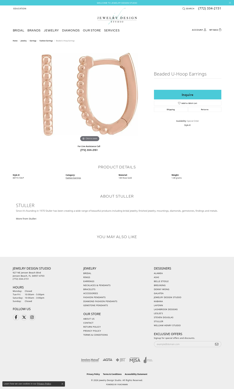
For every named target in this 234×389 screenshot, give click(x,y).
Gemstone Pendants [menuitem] (95, 305)
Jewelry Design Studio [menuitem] (167, 297)
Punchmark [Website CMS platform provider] (122, 384)
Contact (88, 322)
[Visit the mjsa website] (135, 360)
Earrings (33, 41)
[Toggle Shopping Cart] (215, 29)
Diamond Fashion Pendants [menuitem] (100, 301)
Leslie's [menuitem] (158, 313)
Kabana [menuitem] (158, 301)
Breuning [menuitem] (160, 285)
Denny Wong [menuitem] (162, 289)
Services (111, 30)
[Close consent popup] (62, 384)
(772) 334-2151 (89, 150)
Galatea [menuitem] (159, 293)
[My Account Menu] (199, 29)
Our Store (92, 30)
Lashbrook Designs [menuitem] (166, 309)
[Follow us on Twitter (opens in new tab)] (24, 317)
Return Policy (92, 326)
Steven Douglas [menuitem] (164, 317)
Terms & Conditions (95, 334)
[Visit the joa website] (148, 360)
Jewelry (51, 30)
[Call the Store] (21, 278)
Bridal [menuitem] (87, 273)
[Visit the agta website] (107, 360)
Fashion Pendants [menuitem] (94, 297)
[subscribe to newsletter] (217, 344)
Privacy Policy (92, 330)
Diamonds (71, 30)
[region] (90, 94)
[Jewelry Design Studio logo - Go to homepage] (117, 16)
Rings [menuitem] (86, 277)
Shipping (171, 109)
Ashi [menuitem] (156, 277)
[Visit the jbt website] (121, 360)
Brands (34, 30)
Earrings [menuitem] (88, 281)
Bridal (18, 30)
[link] (209, 8)
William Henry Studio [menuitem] (167, 325)
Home (15, 41)
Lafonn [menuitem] (158, 305)
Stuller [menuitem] (158, 321)
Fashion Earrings (46, 41)
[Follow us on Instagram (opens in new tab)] (32, 317)
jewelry (24, 41)
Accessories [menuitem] (90, 293)
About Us (89, 318)
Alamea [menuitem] (158, 273)
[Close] (230, 3)
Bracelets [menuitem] (89, 289)
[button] (19, 8)
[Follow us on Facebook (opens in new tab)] (16, 317)
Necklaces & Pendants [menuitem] (97, 285)
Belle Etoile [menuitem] (161, 281)
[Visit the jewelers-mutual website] (90, 360)
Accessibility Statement (136, 374)
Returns (205, 109)
